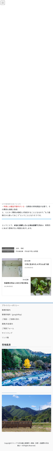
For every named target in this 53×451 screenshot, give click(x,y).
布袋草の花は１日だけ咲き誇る (16, 283)
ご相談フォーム (8, 328)
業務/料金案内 (7, 324)
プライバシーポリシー (10, 305)
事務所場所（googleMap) (12, 314)
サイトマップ (7, 333)
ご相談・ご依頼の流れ (10, 319)
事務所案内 (6, 310)
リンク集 (5, 337)
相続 (22, 248)
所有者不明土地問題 (31, 251)
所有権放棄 (19, 251)
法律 (17, 248)
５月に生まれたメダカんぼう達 (37, 264)
